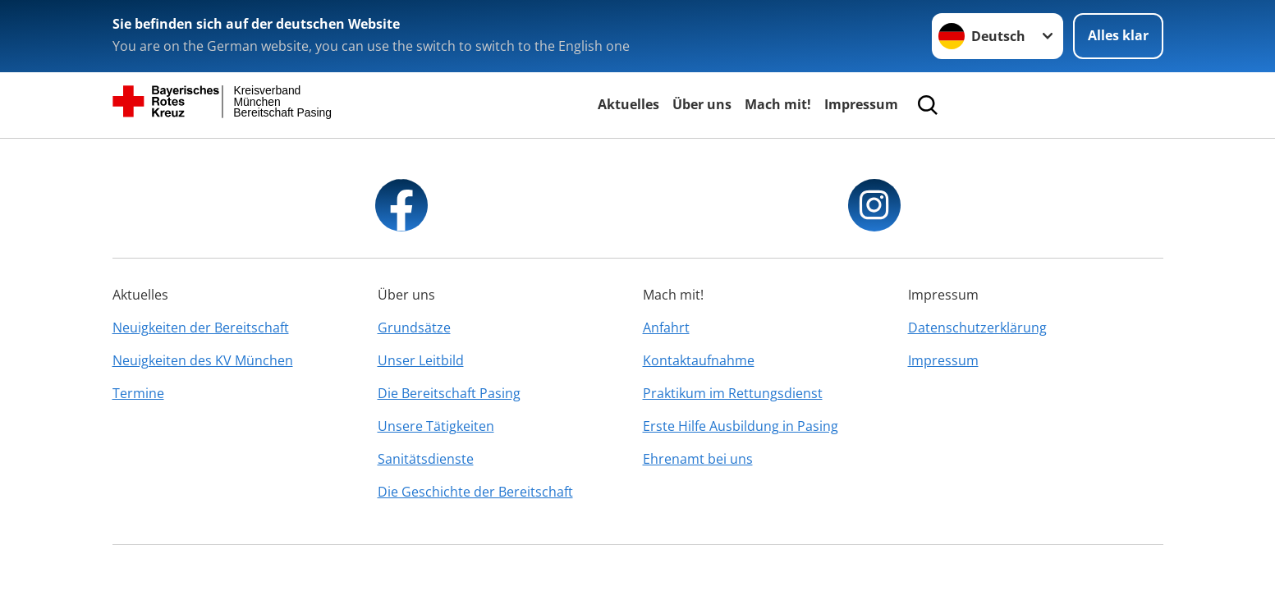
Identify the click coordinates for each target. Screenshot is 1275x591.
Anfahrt (666, 327)
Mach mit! (778, 104)
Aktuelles (628, 104)
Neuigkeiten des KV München (202, 360)
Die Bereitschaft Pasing (449, 393)
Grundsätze (414, 327)
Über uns (702, 104)
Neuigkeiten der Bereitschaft (200, 327)
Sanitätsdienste (426, 459)
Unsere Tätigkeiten (436, 426)
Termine (138, 393)
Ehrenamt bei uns (698, 459)
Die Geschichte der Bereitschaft (475, 492)
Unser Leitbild (421, 360)
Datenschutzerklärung (977, 327)
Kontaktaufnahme (698, 360)
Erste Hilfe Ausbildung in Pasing (740, 426)
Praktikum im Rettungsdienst (733, 393)
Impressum (861, 104)
